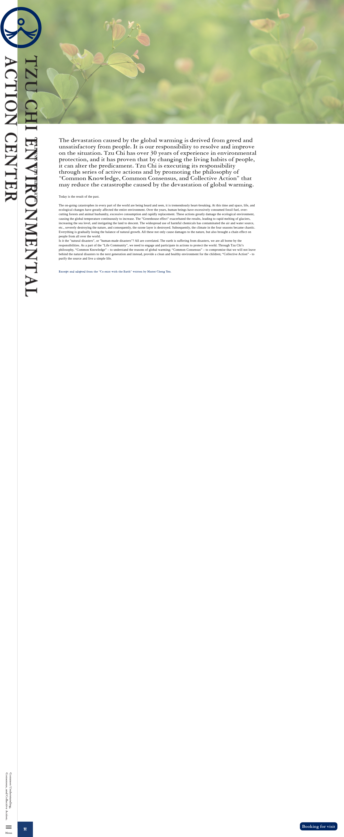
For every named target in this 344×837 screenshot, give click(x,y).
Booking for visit (318, 826)
